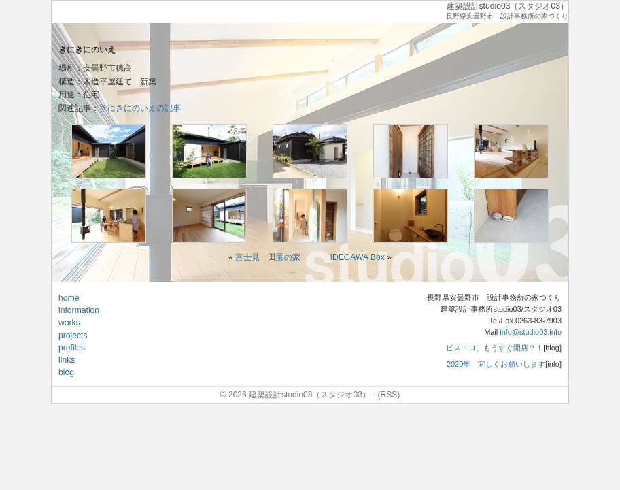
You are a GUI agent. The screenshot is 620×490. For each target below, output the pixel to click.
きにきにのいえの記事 (140, 108)
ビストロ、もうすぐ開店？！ (494, 348)
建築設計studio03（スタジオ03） (507, 6)
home (68, 298)
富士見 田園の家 (267, 257)
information (78, 310)
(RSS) (389, 394)
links (66, 360)
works (69, 322)
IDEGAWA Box (357, 257)
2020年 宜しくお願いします (496, 364)
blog (66, 372)
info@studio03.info (531, 332)
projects (73, 335)
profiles (71, 348)
